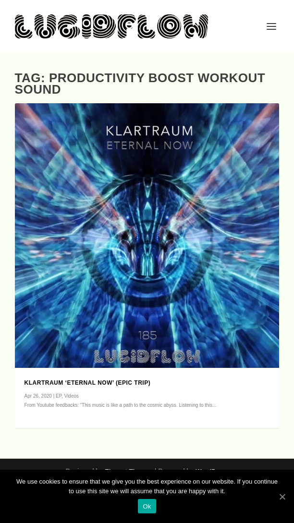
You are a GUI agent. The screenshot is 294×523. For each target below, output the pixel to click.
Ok (147, 506)
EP (58, 396)
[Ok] (282, 496)
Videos (71, 396)
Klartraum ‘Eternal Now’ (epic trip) (87, 382)
